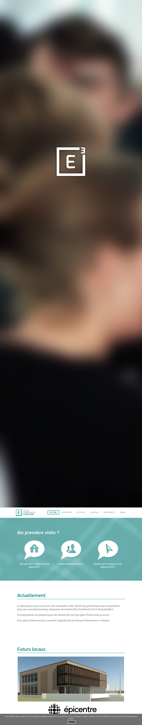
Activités (80, 512)
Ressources (109, 512)
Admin (122, 512)
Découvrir (67, 512)
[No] (139, 719)
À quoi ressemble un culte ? (71, 564)
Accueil (53, 512)
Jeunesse (94, 512)
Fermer (71, 722)
